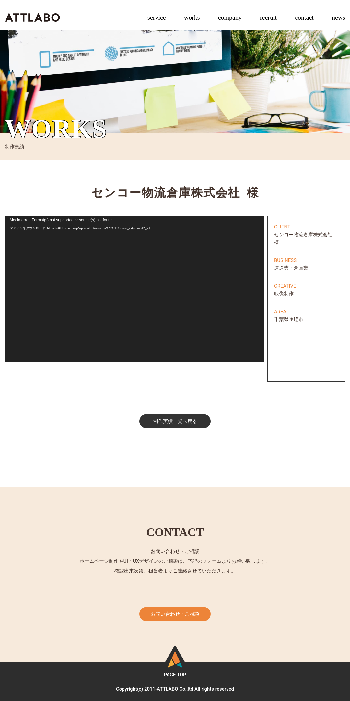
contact (304, 17)
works (192, 17)
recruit (268, 17)
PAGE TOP (175, 675)
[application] (134, 289)
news (338, 17)
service (156, 17)
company (230, 17)
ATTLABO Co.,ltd (175, 689)
